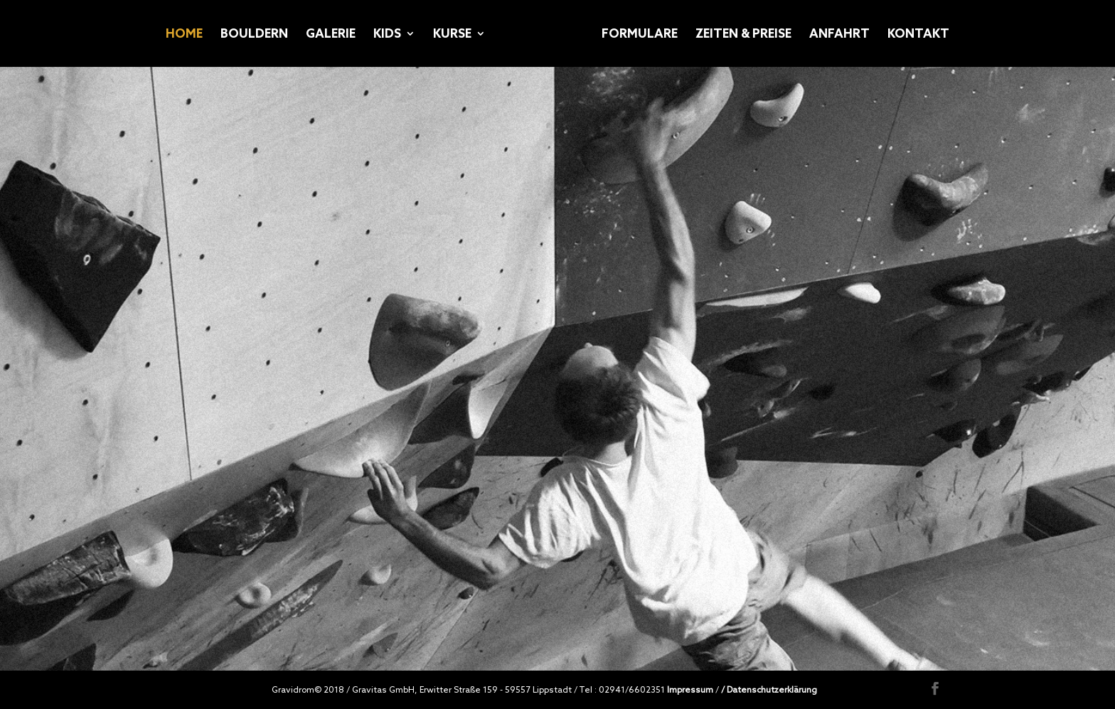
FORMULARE (640, 34)
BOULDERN (254, 34)
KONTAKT (918, 34)
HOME (184, 34)
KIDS (387, 34)
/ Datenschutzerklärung (769, 689)
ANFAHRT (839, 34)
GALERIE (331, 34)
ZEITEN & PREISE (743, 34)
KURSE (452, 34)
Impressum (690, 689)
